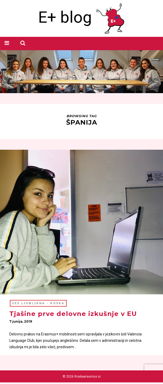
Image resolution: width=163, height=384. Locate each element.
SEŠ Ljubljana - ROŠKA (38, 304)
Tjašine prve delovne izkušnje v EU (73, 314)
